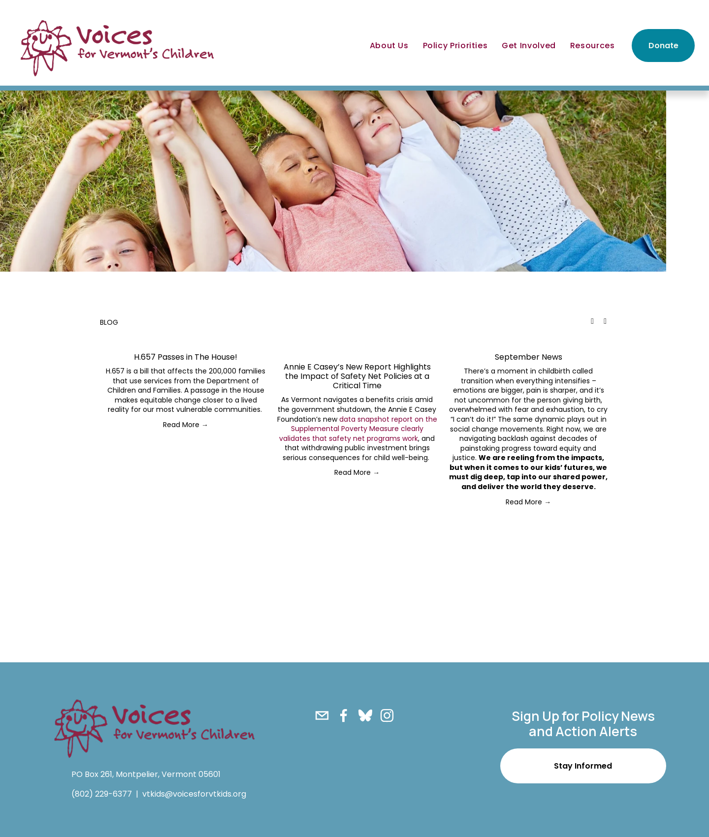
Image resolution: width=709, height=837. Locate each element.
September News (528, 357)
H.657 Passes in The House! (185, 357)
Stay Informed (583, 766)
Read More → (185, 425)
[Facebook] (344, 715)
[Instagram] (387, 715)
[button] (592, 321)
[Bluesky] (365, 715)
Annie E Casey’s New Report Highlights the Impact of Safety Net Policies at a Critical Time (357, 376)
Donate (663, 45)
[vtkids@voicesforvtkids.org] (322, 715)
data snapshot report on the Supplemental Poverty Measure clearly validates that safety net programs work (358, 428)
